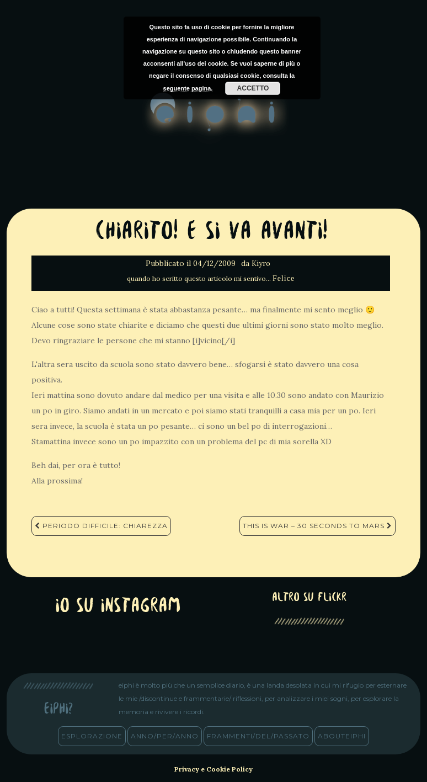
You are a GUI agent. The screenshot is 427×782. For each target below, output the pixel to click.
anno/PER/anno (165, 736)
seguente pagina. (188, 88)
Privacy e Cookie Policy (213, 769)
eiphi (214, 121)
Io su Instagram (118, 606)
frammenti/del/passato (258, 736)
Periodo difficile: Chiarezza (101, 526)
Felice (284, 278)
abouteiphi (342, 736)
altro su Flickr (309, 598)
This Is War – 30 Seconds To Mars (317, 526)
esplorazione (91, 736)
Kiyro (261, 263)
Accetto (253, 88)
